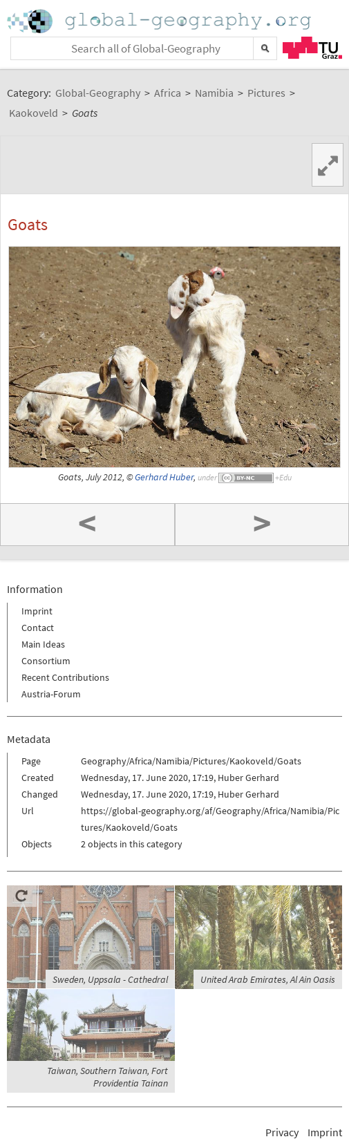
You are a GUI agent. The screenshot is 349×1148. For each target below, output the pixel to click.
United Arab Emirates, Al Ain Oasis (267, 979)
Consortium (45, 661)
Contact (37, 627)
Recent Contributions (65, 677)
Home (160, 21)
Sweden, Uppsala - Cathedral (110, 979)
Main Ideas (43, 644)
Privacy (282, 1132)
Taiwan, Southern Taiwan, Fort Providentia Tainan (107, 1076)
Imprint (37, 611)
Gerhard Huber (164, 477)
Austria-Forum (51, 694)
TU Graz (312, 48)
